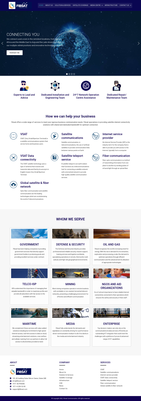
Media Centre (95, 5)
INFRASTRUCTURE (110, 5)
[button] (95, 5)
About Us (47, 5)
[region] (70, 43)
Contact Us (125, 5)
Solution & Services (61, 5)
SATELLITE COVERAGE (79, 5)
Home (39, 5)
